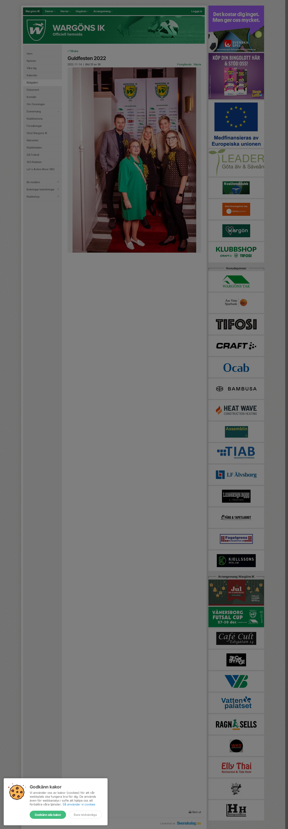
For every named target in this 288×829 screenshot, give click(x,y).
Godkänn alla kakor (48, 815)
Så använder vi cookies (78, 804)
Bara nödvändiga (85, 815)
